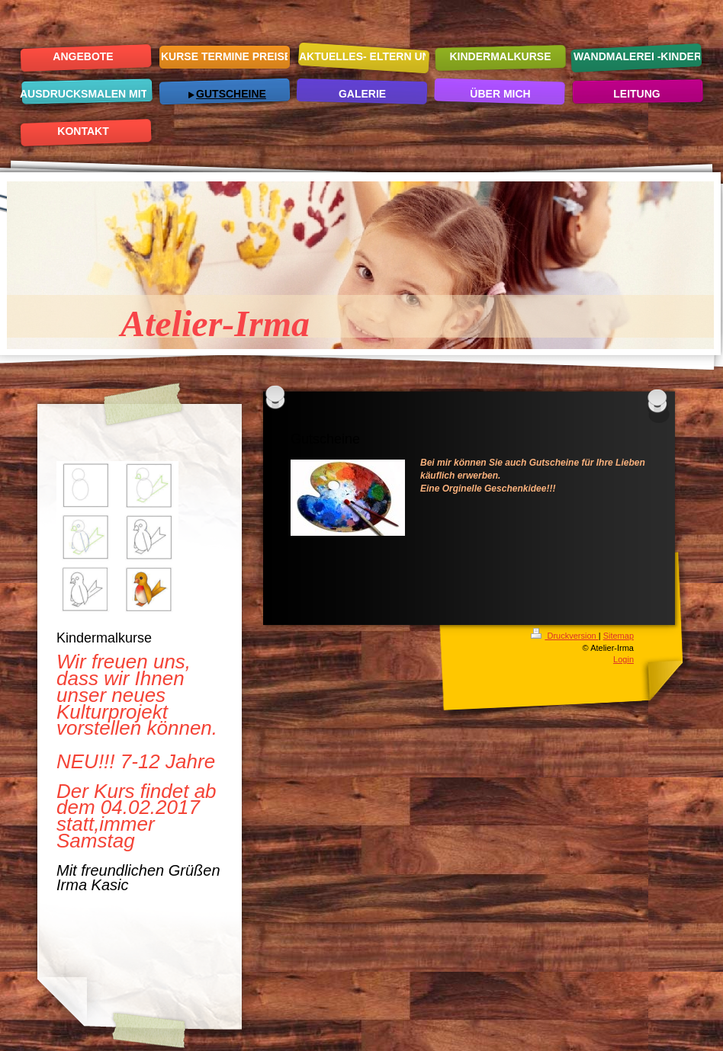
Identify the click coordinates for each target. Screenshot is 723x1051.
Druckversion (564, 635)
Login (623, 659)
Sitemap (618, 635)
